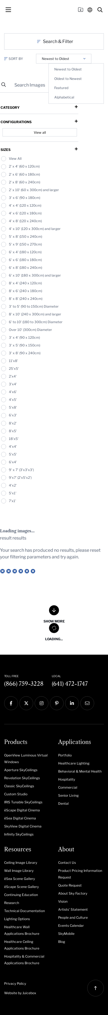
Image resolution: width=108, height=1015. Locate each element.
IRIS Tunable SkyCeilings (23, 802)
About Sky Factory (72, 893)
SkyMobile (66, 934)
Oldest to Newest (68, 79)
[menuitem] (27, 758)
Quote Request (70, 885)
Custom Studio (15, 794)
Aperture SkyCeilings (20, 770)
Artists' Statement (73, 909)
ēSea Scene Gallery (19, 879)
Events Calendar (71, 925)
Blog (61, 942)
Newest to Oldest (68, 69)
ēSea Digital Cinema (20, 818)
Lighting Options (17, 919)
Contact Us (67, 862)
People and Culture (73, 917)
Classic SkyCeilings (19, 786)
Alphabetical (64, 97)
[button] (99, 9)
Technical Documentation (24, 911)
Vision (63, 901)
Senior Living (68, 795)
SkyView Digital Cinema (23, 826)
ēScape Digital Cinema (22, 810)
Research (11, 903)
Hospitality (66, 779)
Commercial (67, 787)
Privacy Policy (15, 983)
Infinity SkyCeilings (19, 834)
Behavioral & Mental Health (80, 771)
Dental (63, 803)
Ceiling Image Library (20, 862)
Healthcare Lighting (73, 763)
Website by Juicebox (20, 993)
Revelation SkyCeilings (22, 778)
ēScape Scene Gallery (21, 887)
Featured (61, 88)
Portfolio (65, 755)
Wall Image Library (19, 871)
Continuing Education (21, 895)
